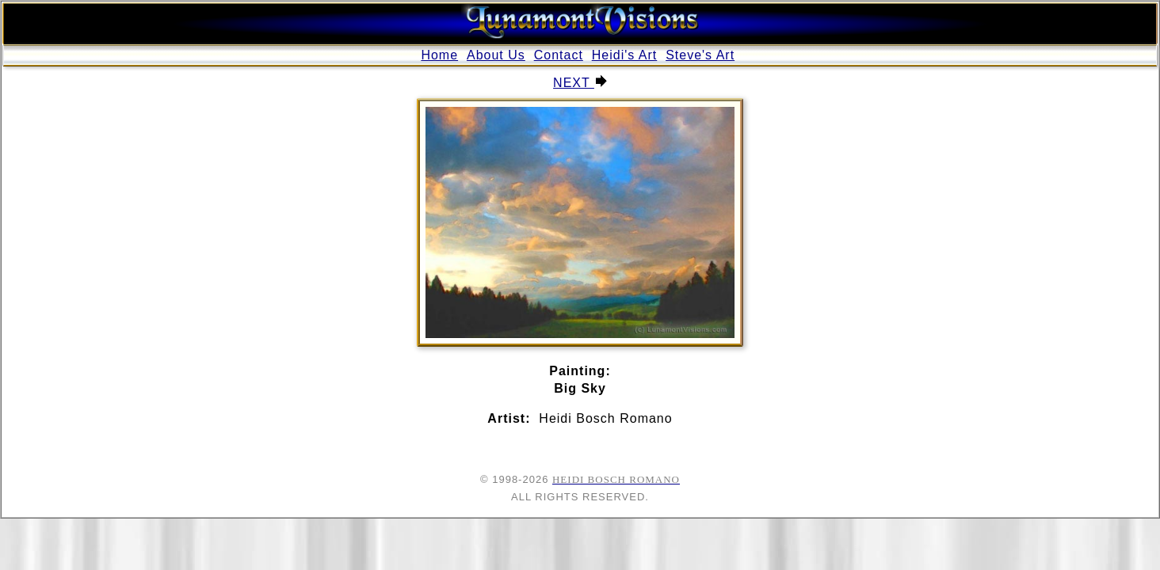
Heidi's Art (625, 55)
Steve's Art (700, 55)
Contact (558, 55)
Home (439, 55)
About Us (496, 55)
